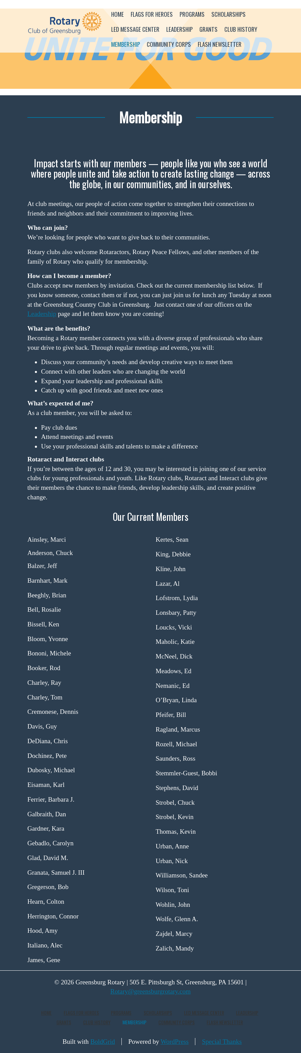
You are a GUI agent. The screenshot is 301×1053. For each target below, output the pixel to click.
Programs (192, 14)
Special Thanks (221, 1041)
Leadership (179, 29)
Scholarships (228, 14)
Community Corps (169, 44)
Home (117, 14)
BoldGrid (102, 1041)
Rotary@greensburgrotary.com (150, 991)
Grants (208, 29)
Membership (125, 44)
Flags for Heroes (152, 14)
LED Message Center (135, 29)
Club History (240, 29)
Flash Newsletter (219, 44)
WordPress (175, 1041)
